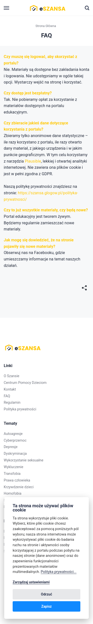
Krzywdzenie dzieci (18, 487)
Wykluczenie (13, 467)
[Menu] (7, 8)
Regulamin (12, 402)
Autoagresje (13, 434)
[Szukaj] (87, 8)
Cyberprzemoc (15, 440)
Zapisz (46, 606)
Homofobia (12, 493)
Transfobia (12, 474)
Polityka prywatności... (58, 572)
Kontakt (10, 389)
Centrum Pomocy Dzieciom (25, 383)
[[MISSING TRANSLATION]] (84, 288)
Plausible (33, 161)
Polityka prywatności (20, 409)
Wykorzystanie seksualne (23, 460)
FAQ (7, 396)
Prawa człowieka (17, 480)
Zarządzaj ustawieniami (31, 582)
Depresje (11, 447)
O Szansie (11, 376)
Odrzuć (46, 594)
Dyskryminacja (15, 453)
